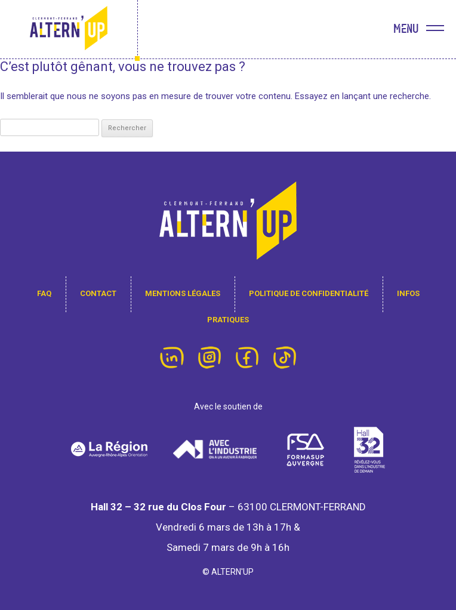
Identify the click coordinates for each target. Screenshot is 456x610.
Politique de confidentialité (308, 293)
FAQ (44, 293)
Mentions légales (182, 293)
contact (98, 293)
